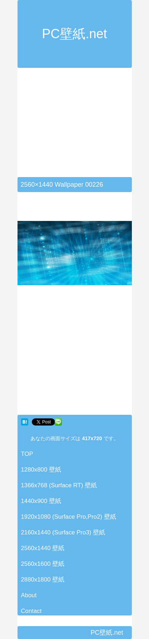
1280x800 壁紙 (41, 469)
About (29, 595)
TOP (27, 454)
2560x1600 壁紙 (43, 563)
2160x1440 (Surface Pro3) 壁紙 (63, 532)
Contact (31, 611)
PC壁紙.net (74, 33)
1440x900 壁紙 (41, 501)
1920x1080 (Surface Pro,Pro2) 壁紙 (68, 516)
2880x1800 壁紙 (43, 579)
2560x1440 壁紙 (43, 548)
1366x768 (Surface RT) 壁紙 (59, 485)
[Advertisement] (78, 127)
